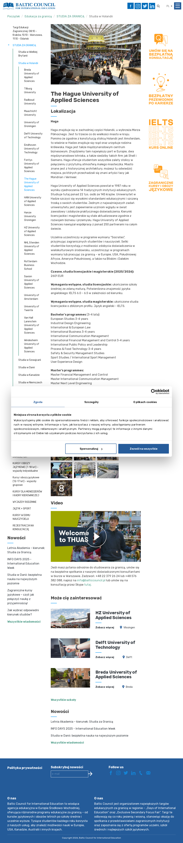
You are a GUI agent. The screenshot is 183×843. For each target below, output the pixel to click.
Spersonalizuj (91, 448)
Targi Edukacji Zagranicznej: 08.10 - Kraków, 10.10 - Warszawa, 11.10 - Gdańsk (27, 33)
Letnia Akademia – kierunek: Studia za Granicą (82, 721)
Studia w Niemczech (30, 382)
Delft (129, 657)
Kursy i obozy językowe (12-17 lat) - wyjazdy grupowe (26, 481)
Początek (13, 16)
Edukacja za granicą (38, 16)
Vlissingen (129, 627)
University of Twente (31, 308)
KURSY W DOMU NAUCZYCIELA (21, 517)
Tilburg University (30, 90)
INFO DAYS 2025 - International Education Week (23, 564)
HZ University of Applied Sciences (32, 231)
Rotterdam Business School (30, 265)
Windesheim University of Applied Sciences (31, 346)
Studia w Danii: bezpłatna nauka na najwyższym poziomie (24, 579)
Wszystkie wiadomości (24, 621)
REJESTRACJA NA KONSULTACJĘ (23, 527)
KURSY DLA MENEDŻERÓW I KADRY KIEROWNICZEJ (27, 493)
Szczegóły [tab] (91, 402)
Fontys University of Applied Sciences (31, 165)
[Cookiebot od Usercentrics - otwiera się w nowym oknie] (153, 391)
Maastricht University (30, 113)
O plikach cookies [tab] (145, 402)
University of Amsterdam (31, 297)
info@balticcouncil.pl (91, 580)
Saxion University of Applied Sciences (31, 282)
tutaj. (88, 584)
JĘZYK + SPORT (22, 508)
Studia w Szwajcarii (29, 359)
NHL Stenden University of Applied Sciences (31, 248)
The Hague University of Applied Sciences (31, 184)
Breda (129, 686)
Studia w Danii (26, 367)
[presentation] (78, 790)
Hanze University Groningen (30, 216)
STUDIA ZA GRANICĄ (70, 16)
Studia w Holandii (101, 16)
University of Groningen (31, 124)
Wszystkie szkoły (63, 700)
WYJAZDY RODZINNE (24, 502)
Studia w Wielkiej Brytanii (27, 53)
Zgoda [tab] (37, 402)
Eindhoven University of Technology (31, 148)
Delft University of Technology (33, 135)
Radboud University (30, 101)
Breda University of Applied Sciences (31, 75)
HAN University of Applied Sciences (32, 201)
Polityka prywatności (24, 768)
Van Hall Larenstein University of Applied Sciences (31, 325)
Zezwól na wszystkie (143, 448)
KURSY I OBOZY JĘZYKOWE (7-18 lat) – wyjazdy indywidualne (25, 467)
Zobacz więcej (104, 627)
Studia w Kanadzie (29, 375)
